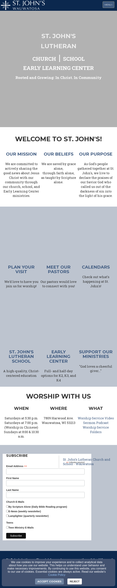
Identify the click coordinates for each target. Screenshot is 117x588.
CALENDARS (96, 267)
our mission (21, 154)
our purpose (95, 154)
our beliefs (58, 154)
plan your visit (21, 269)
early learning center (58, 356)
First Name (12, 478)
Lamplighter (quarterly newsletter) (29, 516)
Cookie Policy (56, 574)
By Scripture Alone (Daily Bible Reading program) (38, 506)
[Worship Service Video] (96, 418)
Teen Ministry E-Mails (21, 527)
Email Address (16, 466)
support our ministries (96, 354)
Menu (109, 4)
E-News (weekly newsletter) (25, 511)
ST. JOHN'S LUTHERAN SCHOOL (21, 356)
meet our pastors (58, 269)
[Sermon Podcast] (95, 423)
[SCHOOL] (74, 59)
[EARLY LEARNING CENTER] (58, 68)
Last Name (12, 490)
